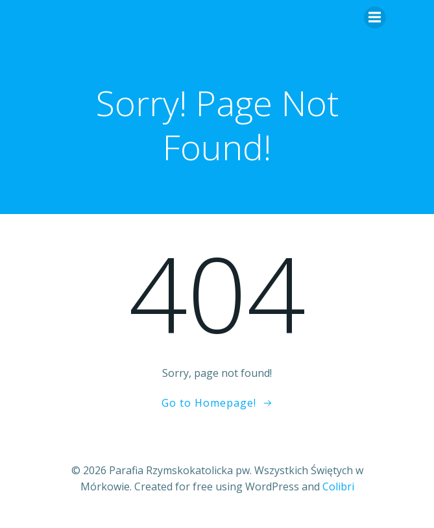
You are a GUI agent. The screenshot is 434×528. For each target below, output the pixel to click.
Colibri (338, 486)
